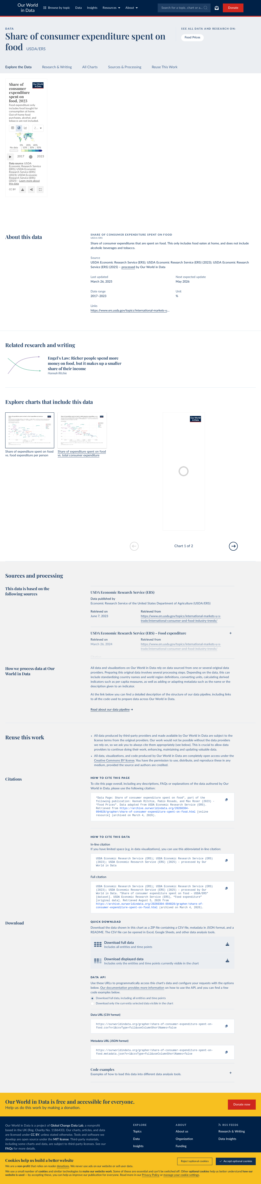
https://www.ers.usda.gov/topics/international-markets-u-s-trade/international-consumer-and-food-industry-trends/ (169, 310)
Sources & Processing (124, 67)
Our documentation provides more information (132, 994)
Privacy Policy (150, 1175)
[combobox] (184, 8)
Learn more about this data (65, 214)
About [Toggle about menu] (131, 7)
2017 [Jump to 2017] (23, 202)
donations (63, 1166)
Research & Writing (57, 67)
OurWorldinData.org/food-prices (28, 219)
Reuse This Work (164, 67)
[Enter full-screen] (185, 217)
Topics (137, 1140)
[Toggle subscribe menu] (216, 8)
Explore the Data (18, 67)
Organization (184, 1147)
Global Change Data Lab (67, 1134)
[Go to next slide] (233, 546)
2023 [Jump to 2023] (184, 202)
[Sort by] (220, 103)
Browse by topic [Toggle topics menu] (56, 7)
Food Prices (192, 37)
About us (182, 1140)
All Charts (90, 67)
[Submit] (205, 8)
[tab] (18, 106)
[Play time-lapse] (12, 202)
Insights (92, 7)
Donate (233, 7)
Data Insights (227, 1147)
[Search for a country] (224, 92)
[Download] (168, 217)
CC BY (52, 219)
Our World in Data (28, 8)
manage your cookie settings (181, 1175)
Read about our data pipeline (112, 709)
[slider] (174, 202)
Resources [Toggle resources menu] (111, 7)
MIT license (61, 1148)
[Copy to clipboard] (222, 799)
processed (128, 267)
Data (78, 7)
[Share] (177, 217)
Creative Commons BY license (114, 760)
